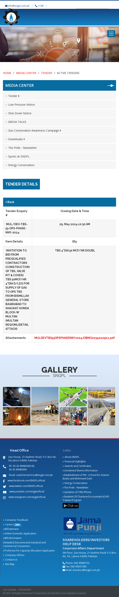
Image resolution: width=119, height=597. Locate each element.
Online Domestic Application (19, 533)
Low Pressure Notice (21, 104)
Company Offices (13, 555)
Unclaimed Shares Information (80, 470)
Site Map (8, 564)
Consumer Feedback (15, 520)
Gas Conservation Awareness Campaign (34, 130)
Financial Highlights (74, 461)
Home (7, 73)
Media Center (26, 73)
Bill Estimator (11, 529)
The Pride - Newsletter (22, 148)
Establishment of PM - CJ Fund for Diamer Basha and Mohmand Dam (86, 476)
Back (9, 202)
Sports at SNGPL (19, 156)
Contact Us (10, 559)
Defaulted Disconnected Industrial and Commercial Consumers (24, 544)
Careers (8, 524)
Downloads (16, 139)
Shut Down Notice (20, 113)
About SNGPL (71, 457)
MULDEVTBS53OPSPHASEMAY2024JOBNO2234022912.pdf (74, 337)
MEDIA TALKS (17, 122)
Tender (46, 73)
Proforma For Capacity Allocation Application (29, 550)
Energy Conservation (21, 165)
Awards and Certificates (77, 466)
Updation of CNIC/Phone (77, 492)
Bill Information (12, 538)
